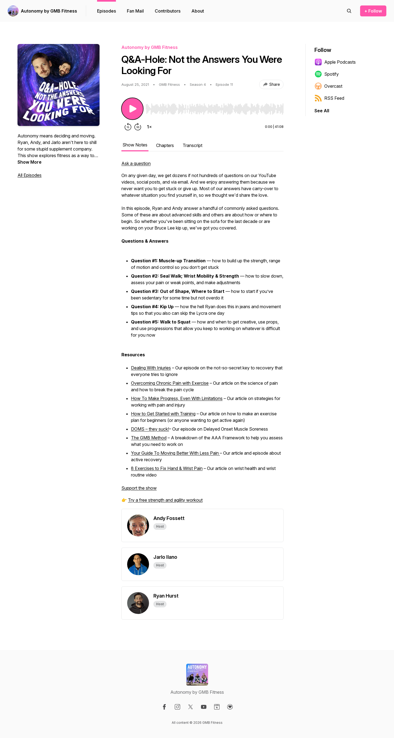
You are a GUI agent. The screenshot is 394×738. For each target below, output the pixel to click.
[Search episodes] (349, 11)
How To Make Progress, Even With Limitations (177, 398)
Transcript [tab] (192, 145)
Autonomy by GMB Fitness (49, 11)
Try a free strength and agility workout (165, 500)
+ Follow (373, 11)
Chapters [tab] (165, 145)
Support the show (139, 488)
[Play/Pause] (132, 109)
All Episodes (29, 175)
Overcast (328, 86)
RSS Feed (329, 98)
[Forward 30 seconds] (138, 127)
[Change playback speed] (149, 127)
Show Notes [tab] (134, 145)
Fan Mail (135, 11)
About (197, 11)
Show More (29, 162)
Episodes (106, 11)
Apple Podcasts (335, 62)
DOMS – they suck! (150, 429)
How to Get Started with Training (163, 413)
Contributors (167, 11)
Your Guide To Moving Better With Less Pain (175, 453)
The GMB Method (149, 437)
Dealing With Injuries (151, 368)
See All (321, 110)
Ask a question (136, 163)
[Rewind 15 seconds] (128, 127)
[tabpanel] (202, 334)
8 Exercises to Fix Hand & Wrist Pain (167, 468)
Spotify (326, 74)
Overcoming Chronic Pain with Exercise (170, 383)
